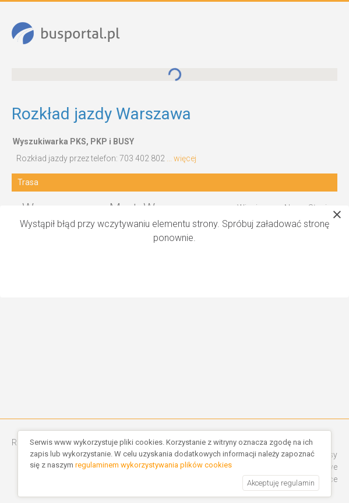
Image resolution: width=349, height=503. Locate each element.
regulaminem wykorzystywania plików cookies (153, 465)
